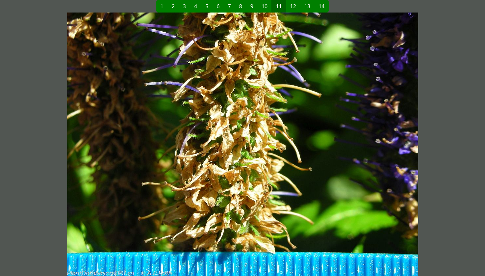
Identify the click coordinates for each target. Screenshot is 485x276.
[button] (135, 144)
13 (307, 6)
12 (293, 6)
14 (321, 6)
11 (279, 6)
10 (265, 6)
